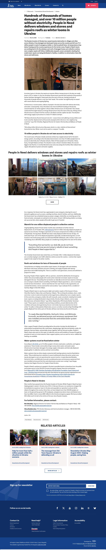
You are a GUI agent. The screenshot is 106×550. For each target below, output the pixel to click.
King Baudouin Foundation (60, 370)
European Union (41, 374)
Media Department (14, 523)
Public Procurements (58, 523)
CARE (37, 370)
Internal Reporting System (59, 528)
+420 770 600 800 (36, 525)
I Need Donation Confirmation (39, 531)
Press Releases (28, 419)
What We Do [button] (38, 5)
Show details (22, 548)
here (86, 492)
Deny (93, 547)
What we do (30, 11)
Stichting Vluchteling (45, 370)
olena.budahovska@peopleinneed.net (35, 411)
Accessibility (78, 523)
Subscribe (91, 486)
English (96, 1)
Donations (12, 527)
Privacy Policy (71, 495)
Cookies (55, 527)
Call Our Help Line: (36, 523)
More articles (52, 471)
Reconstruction (37, 419)
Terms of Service (79, 495)
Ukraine (57, 11)
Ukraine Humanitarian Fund (54, 374)
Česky (92, 1)
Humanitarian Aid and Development (44, 11)
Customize (93, 543)
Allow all (93, 539)
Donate (35, 529)
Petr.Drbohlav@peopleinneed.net (42, 406)
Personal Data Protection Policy (60, 525)
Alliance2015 (31, 370)
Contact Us (56, 5)
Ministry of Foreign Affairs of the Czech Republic (55, 376)
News (19, 5)
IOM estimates (49, 230)
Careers (47, 5)
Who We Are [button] (28, 5)
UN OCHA (35, 344)
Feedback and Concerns (15, 528)
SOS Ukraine (45, 419)
